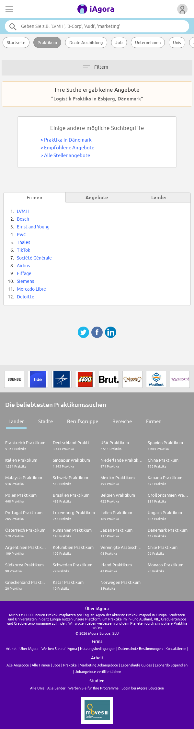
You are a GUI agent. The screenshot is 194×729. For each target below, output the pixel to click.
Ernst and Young (33, 226)
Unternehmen (148, 42)
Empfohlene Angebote (69, 147)
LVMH (23, 211)
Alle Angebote (17, 665)
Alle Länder (56, 688)
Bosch (23, 219)
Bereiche (122, 421)
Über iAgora (29, 648)
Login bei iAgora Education (142, 688)
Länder (16, 421)
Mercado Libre (31, 289)
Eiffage (24, 273)
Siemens (25, 281)
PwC (21, 234)
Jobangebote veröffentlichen (98, 671)
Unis (177, 42)
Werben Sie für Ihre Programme (93, 688)
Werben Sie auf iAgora (59, 648)
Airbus (23, 265)
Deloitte (25, 296)
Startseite (16, 42)
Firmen (154, 421)
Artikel (11, 648)
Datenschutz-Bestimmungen (140, 648)
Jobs (56, 665)
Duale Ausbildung (86, 42)
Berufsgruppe (82, 421)
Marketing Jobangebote (99, 665)
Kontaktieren (175, 648)
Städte (45, 421)
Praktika (70, 665)
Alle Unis (37, 688)
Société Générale (34, 257)
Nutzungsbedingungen (97, 648)
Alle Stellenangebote (67, 155)
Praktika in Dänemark (68, 140)
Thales (23, 242)
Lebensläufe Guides (136, 665)
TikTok (23, 250)
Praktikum (47, 42)
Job (119, 42)
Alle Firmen (41, 665)
